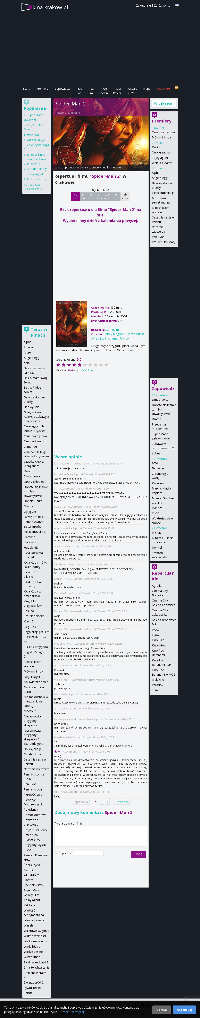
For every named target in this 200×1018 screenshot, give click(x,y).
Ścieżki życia (32, 865)
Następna (122, 802)
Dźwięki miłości (34, 517)
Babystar (158, 468)
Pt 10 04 (115, 196)
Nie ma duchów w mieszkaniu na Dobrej (36, 701)
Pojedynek (31, 809)
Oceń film (87, 370)
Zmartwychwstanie (36, 967)
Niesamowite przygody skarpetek (33, 720)
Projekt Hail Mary (163, 242)
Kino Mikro (159, 645)
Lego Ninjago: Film (36, 632)
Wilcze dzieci (32, 957)
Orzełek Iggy (32, 754)
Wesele (28, 925)
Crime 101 (30, 446)
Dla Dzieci (117, 91)
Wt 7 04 (91, 196)
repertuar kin (70, 167)
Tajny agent (160, 158)
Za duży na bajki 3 (36, 962)
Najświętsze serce (36, 682)
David (156, 147)
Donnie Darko (33, 501)
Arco (155, 463)
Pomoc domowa (35, 815)
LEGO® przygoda (36, 647)
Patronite (163, 88)
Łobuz (156, 453)
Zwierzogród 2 (33, 982)
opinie (117, 167)
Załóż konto (162, 5)
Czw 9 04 (107, 196)
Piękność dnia (33, 794)
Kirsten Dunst (135, 334)
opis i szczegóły (91, 167)
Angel (27, 352)
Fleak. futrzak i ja (163, 193)
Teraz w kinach (39, 332)
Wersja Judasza (162, 163)
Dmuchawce (160, 399)
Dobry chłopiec (34, 482)
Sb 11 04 (125, 196)
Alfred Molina (100, 338)
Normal (157, 547)
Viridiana (29, 905)
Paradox (157, 685)
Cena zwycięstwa (163, 132)
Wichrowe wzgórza (36, 931)
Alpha (155, 173)
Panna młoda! (33, 789)
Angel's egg (160, 178)
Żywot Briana (33, 988)
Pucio (155, 513)
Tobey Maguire (113, 334)
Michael (157, 532)
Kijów (155, 635)
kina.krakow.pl (50, 7)
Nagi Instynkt (33, 677)
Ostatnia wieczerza (36, 769)
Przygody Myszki (35, 845)
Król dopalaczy (37, 169)
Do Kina (79, 91)
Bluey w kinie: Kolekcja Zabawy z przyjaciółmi (36, 159)
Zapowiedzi (62, 88)
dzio (57, 751)
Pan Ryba (158, 237)
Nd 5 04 (75, 196)
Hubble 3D (31, 547)
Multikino (158, 680)
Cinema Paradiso (35, 441)
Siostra (28, 880)
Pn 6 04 (83, 196)
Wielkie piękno (33, 952)
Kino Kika (158, 640)
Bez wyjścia (31, 407)
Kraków (163, 103)
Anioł (27, 363)
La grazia (30, 627)
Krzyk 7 (28, 621)
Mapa (147, 88)
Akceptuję (184, 1010)
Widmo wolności (35, 936)
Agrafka (157, 586)
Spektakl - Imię (34, 885)
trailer (106, 167)
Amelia (28, 347)
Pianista (157, 508)
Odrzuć (161, 1010)
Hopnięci (33, 134)
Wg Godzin (103, 91)
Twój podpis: (63, 853)
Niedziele (30, 711)
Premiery (42, 88)
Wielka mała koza (35, 941)
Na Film (90, 91)
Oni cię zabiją (161, 152)
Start (26, 88)
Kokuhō (29, 611)
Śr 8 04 (99, 196)
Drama (156, 419)
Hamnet (29, 537)
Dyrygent (30, 512)
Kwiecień (158, 483)
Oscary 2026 (133, 91)
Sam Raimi (74, 112)
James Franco (120, 338)
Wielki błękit (32, 946)
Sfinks (156, 690)
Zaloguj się (143, 5)
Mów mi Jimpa (161, 137)
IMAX (155, 629)
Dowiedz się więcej (71, 1012)
